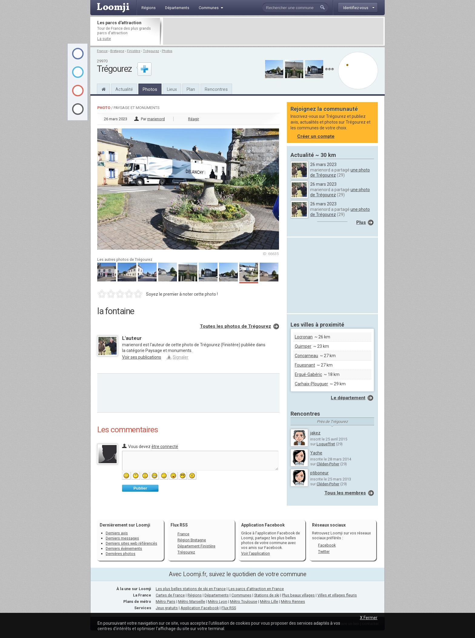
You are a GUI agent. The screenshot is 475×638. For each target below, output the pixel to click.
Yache (316, 452)
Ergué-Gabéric (308, 374)
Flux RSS (179, 525)
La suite (104, 38)
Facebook (327, 545)
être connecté (164, 446)
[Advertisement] (273, 31)
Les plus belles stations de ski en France (191, 588)
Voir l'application (255, 553)
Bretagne (117, 51)
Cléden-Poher (328, 464)
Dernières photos (120, 553)
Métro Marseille (191, 601)
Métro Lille (269, 601)
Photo (103, 107)
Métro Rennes (293, 601)
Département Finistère (196, 546)
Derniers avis (117, 533)
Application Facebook (200, 608)
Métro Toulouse (243, 601)
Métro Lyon (217, 601)
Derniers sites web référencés (131, 543)
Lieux (172, 89)
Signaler (180, 357)
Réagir (193, 119)
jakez (315, 432)
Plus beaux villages (298, 595)
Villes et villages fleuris (337, 595)
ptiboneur (319, 472)
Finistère (133, 51)
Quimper (303, 346)
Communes (241, 595)
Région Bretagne (192, 540)
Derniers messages (122, 538)
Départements (216, 595)
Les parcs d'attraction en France (256, 588)
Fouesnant (305, 365)
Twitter (324, 551)
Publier (140, 488)
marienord (156, 119)
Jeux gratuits (167, 608)
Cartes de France (170, 595)
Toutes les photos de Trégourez (235, 326)
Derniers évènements (124, 548)
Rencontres (216, 89)
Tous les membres (345, 493)
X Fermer (368, 617)
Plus (361, 222)
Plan (191, 89)
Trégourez (151, 51)
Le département (348, 397)
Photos (167, 51)
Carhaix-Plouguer (311, 383)
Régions (195, 595)
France (102, 51)
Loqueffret (326, 444)
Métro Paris (165, 601)
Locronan (304, 336)
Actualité (124, 89)
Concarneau (306, 355)
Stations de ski (266, 595)
